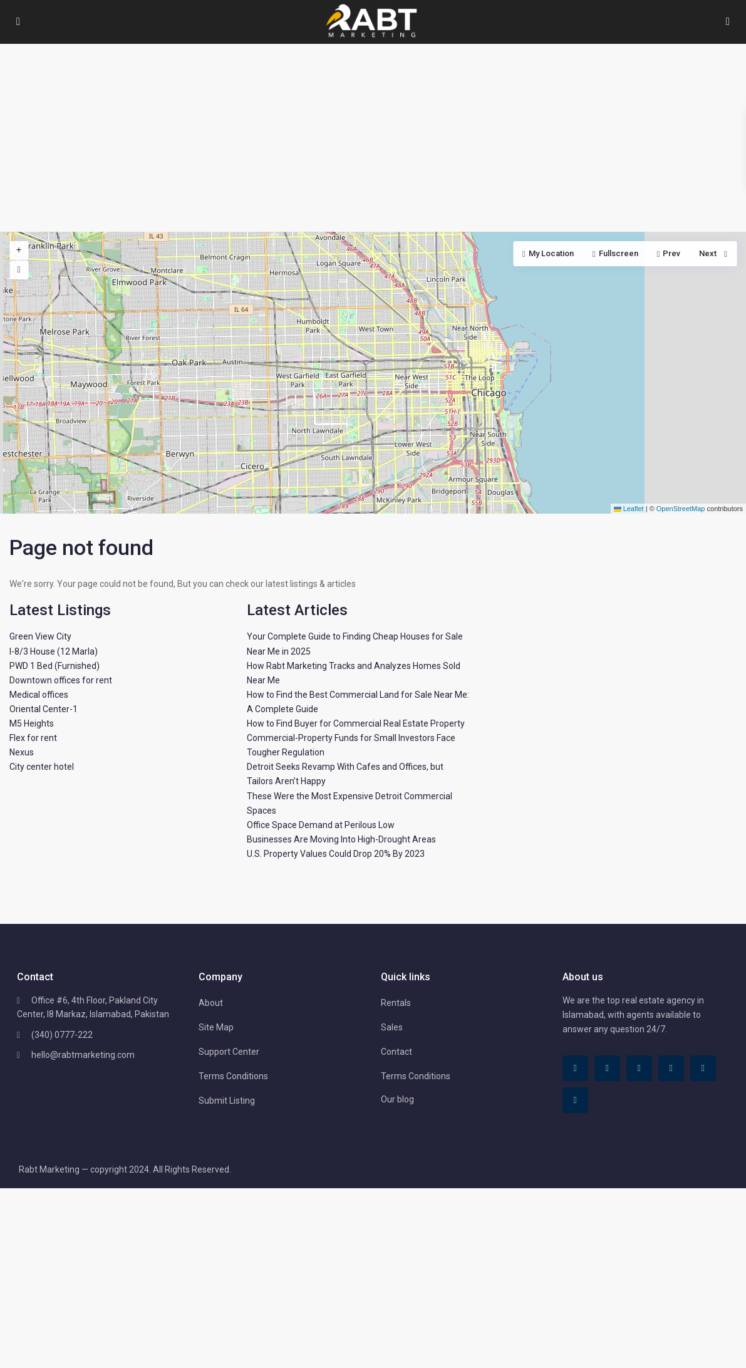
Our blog (397, 1099)
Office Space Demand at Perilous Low (321, 825)
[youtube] (703, 1068)
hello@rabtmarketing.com (83, 1055)
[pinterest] (671, 1068)
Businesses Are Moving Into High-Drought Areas (341, 839)
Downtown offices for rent (60, 680)
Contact (396, 1052)
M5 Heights (31, 723)
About (211, 1003)
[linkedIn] (639, 1068)
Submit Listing (227, 1101)
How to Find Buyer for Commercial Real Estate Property (356, 723)
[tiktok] (607, 1068)
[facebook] (575, 1068)
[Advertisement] (373, 137)
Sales (392, 1027)
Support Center (229, 1052)
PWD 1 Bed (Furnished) (54, 666)
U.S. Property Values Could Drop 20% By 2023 (336, 854)
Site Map (216, 1027)
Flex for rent (33, 738)
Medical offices (38, 695)
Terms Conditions (233, 1076)
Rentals (396, 1003)
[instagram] (575, 1100)
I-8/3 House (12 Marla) (53, 651)
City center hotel (41, 767)
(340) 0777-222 (62, 1035)
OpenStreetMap (680, 508)
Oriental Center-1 (43, 709)
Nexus (21, 752)
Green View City (40, 636)
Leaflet (629, 508)
